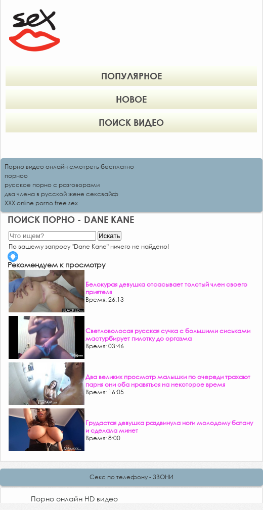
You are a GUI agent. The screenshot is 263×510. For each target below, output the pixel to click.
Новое (131, 99)
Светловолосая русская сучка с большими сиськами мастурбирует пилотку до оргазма (167, 334)
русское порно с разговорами (52, 185)
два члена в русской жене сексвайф (61, 194)
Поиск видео (131, 122)
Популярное (131, 75)
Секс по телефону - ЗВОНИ (131, 477)
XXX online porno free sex (41, 203)
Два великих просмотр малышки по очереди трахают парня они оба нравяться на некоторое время (167, 380)
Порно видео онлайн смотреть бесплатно (69, 166)
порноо (16, 175)
